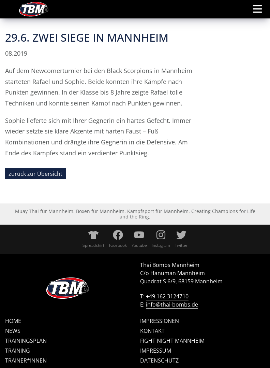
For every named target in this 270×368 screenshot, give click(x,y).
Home (13, 321)
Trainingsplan (26, 340)
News (12, 331)
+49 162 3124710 (167, 296)
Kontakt (152, 331)
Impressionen (159, 321)
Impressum (155, 350)
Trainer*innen (26, 360)
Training (17, 350)
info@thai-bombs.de (172, 304)
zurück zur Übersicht (35, 174)
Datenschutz (159, 360)
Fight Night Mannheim (172, 340)
